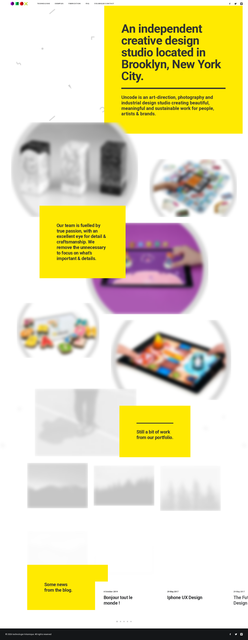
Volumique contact (94, 3)
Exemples (49, 3)
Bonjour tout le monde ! (133, 600)
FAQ (77, 3)
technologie (33, 3)
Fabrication (65, 3)
